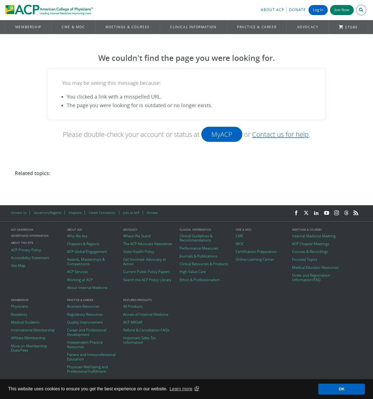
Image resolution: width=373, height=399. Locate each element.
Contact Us (19, 213)
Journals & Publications (198, 256)
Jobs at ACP (131, 213)
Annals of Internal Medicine (145, 314)
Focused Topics (304, 259)
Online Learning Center (255, 259)
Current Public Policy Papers (146, 272)
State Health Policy (138, 252)
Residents (19, 314)
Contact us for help (280, 134)
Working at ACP (80, 280)
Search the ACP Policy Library (147, 280)
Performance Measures (199, 248)
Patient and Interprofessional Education (91, 357)
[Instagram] (336, 213)
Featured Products (137, 300)
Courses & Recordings (310, 252)
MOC (240, 244)
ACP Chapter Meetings (310, 244)
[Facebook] (296, 213)
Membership (28, 27)
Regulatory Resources (85, 314)
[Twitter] (306, 213)
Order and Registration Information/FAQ (311, 277)
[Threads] (346, 213)
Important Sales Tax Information (139, 340)
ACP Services (77, 272)
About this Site (22, 243)
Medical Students (25, 322)
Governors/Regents (47, 213)
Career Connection (102, 213)
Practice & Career (256, 27)
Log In (318, 10)
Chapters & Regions (83, 244)
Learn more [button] (180, 388)
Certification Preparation (256, 252)
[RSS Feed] (355, 213)
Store (351, 27)
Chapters (75, 213)
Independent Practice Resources (85, 344)
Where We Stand (137, 236)
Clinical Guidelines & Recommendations (196, 238)
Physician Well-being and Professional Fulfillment (87, 369)
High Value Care (193, 272)
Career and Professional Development (86, 332)
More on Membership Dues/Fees (29, 348)
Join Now (341, 10)
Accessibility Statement (30, 258)
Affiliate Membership (28, 338)
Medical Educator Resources (315, 268)
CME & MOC (73, 27)
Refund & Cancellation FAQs (146, 330)
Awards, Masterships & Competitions (86, 261)
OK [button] (342, 389)
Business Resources (83, 306)
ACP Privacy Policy (26, 250)
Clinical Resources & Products (204, 264)
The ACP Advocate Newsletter (147, 244)
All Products (133, 306)
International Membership (33, 330)
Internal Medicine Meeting (314, 236)
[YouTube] (326, 213)
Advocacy (308, 27)
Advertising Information (30, 236)
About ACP (272, 10)
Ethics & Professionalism (200, 280)
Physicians (19, 306)
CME (239, 236)
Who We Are (77, 236)
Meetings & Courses (128, 27)
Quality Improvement (85, 322)
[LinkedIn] (316, 213)
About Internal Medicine (87, 288)
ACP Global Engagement (87, 252)
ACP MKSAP (133, 322)
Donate (297, 10)
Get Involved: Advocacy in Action (144, 261)
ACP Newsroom (22, 229)
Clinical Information (193, 27)
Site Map (18, 266)
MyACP (221, 134)
